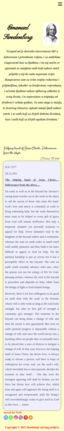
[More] (31, 417)
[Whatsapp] (11, 417)
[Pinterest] (26, 417)
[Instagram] (16, 417)
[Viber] (21, 417)
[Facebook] (6, 417)
